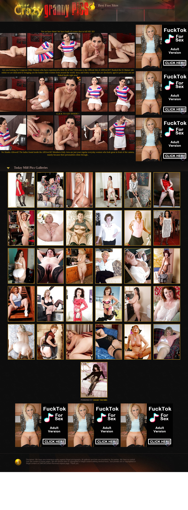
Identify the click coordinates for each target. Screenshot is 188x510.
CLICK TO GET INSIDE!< (68, 113)
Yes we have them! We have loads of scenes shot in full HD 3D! (68, 31)
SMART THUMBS (100, 400)
